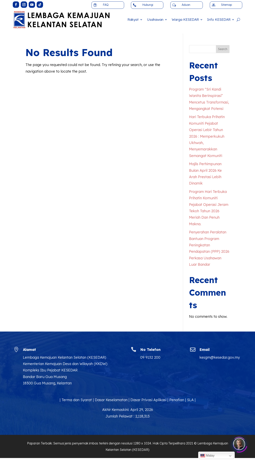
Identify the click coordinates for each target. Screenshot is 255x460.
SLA (190, 400)
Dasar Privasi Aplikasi (148, 400)
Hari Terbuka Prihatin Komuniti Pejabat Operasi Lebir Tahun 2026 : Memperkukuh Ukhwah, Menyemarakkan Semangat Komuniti (207, 136)
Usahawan (155, 19)
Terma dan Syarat (77, 400)
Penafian (176, 400)
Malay (207, 455)
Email (204, 349)
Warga (185, 19)
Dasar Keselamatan (111, 400)
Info (218, 19)
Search (222, 49)
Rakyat (133, 19)
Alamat (29, 349)
